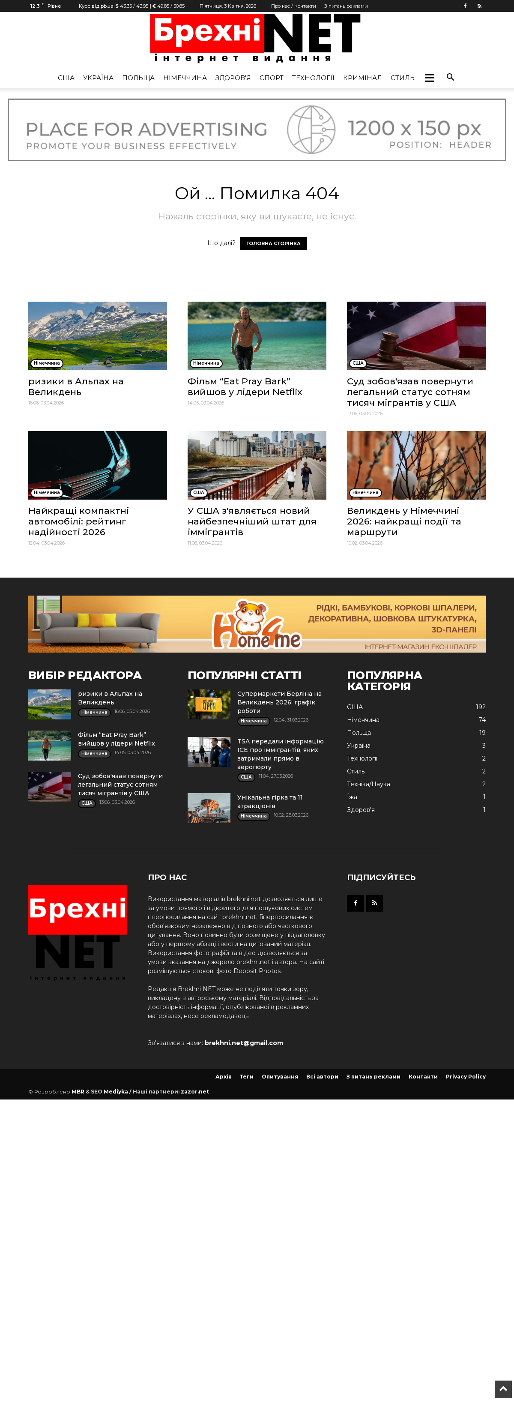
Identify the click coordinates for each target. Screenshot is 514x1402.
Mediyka (116, 1091)
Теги (247, 1076)
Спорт (272, 78)
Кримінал (362, 78)
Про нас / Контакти (293, 6)
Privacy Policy (466, 1076)
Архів (223, 1076)
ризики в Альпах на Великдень (76, 386)
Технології (313, 78)
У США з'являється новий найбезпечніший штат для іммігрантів (252, 521)
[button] (429, 78)
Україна (98, 78)
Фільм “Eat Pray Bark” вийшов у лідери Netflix (245, 386)
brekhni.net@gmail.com (244, 1043)
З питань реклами (346, 6)
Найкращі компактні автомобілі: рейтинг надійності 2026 (78, 521)
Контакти (423, 1076)
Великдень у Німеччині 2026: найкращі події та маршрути (404, 521)
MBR (78, 1091)
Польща (138, 78)
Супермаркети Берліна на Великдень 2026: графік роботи (279, 702)
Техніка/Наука (368, 784)
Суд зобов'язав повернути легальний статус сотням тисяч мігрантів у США (410, 392)
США (66, 78)
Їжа (352, 797)
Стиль (403, 78)
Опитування (280, 1076)
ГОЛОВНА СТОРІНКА (273, 243)
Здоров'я (233, 78)
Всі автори (322, 1076)
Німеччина (185, 78)
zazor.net (195, 1091)
